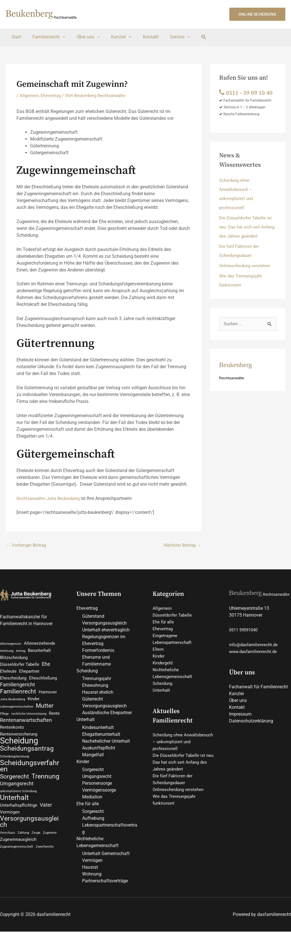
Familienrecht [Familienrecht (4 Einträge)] (18, 693)
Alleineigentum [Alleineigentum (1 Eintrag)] (10, 644)
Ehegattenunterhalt (101, 735)
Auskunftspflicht (98, 749)
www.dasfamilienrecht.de (254, 652)
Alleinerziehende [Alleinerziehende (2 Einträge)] (39, 644)
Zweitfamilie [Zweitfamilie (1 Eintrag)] (45, 854)
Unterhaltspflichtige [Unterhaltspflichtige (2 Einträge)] (18, 812)
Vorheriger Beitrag (27, 545)
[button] (257, 14)
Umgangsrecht (96, 777)
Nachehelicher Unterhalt (106, 742)
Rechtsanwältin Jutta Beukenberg (50, 498)
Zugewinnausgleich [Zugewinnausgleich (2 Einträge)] (18, 847)
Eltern (158, 650)
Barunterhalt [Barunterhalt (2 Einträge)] (39, 651)
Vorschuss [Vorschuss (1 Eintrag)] (7, 840)
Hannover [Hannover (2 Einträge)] (48, 694)
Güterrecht (92, 700)
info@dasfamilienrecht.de (255, 645)
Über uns (82, 37)
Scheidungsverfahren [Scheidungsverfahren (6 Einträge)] (29, 771)
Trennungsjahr (96, 679)
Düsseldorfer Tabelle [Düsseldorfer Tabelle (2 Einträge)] (19, 666)
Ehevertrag (52, 95)
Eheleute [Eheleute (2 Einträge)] (8, 672)
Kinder (82, 762)
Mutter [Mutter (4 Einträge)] (44, 708)
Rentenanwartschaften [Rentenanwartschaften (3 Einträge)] (26, 724)
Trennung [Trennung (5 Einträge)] (45, 782)
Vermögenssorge (99, 791)
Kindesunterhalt (98, 728)
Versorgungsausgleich (104, 624)
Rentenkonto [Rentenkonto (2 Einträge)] (12, 731)
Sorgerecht (93, 770)
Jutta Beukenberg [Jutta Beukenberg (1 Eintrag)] (12, 701)
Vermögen (92, 861)
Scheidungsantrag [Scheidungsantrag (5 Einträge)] (27, 752)
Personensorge (97, 784)
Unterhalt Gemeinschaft (106, 855)
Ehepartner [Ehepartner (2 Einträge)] (29, 672)
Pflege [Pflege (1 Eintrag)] (4, 717)
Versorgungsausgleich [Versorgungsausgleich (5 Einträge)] (29, 829)
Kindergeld (163, 663)
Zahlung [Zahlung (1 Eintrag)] (23, 840)
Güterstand (93, 617)
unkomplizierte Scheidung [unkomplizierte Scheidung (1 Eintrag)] (18, 797)
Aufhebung (93, 819)
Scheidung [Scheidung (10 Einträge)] (19, 744)
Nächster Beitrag (181, 545)
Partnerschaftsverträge (105, 882)
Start (15, 37)
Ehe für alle (87, 805)
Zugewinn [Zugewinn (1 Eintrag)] (50, 840)
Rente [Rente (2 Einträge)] (54, 716)
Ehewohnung (95, 686)
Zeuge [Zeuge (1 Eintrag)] (36, 840)
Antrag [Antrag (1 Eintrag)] (20, 652)
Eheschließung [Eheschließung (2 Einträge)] (43, 679)
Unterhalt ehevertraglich (106, 630)
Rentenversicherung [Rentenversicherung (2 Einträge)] (18, 737)
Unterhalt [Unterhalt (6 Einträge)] (14, 804)
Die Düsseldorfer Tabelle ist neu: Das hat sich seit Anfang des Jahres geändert (247, 227)
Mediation (92, 798)
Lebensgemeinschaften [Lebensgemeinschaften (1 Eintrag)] (16, 709)
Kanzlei (113, 37)
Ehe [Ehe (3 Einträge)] (46, 666)
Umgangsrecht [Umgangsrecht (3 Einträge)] (17, 789)
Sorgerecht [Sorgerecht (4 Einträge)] (14, 782)
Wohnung (91, 875)
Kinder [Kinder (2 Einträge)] (34, 701)
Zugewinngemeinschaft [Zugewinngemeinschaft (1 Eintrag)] (16, 854)
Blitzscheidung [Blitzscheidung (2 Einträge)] (14, 659)
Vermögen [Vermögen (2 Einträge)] (10, 818)
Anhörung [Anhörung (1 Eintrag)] (6, 652)
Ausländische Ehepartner (107, 713)
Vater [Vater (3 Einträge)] (46, 812)
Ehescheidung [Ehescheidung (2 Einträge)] (13, 679)
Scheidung (87, 671)
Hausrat (90, 868)
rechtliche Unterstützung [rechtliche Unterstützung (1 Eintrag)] (28, 717)
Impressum (240, 715)
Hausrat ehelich (97, 693)
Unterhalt (85, 720)
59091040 (250, 630)
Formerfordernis (98, 651)
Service (167, 37)
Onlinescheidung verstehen (246, 265)
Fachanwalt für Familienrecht (258, 687)
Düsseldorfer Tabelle (173, 616)
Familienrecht (45, 37)
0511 (234, 630)
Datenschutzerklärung (251, 721)
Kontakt (140, 37)
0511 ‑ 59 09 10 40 (247, 92)
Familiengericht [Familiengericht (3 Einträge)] (17, 686)
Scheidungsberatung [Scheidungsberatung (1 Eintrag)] (14, 761)
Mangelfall (93, 756)
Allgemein (30, 95)
